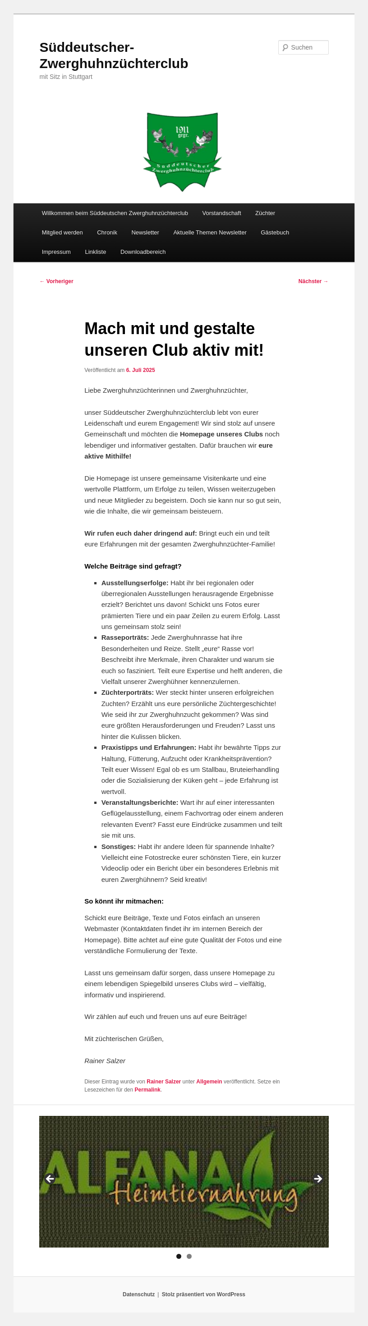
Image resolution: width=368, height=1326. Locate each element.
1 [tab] (178, 1256)
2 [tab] (189, 1256)
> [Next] (317, 1179)
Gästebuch (275, 232)
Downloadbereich (143, 251)
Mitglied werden (62, 232)
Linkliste (95, 251)
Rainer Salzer (164, 1081)
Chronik (107, 232)
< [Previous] (50, 1179)
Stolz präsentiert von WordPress (203, 1294)
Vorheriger (56, 281)
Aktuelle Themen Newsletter (209, 232)
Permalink (148, 1090)
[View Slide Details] (183, 1181)
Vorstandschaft (221, 213)
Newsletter (145, 232)
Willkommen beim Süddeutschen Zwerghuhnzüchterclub (115, 213)
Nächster (314, 281)
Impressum (56, 251)
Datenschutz (139, 1294)
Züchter (265, 213)
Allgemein (209, 1081)
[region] (183, 1181)
